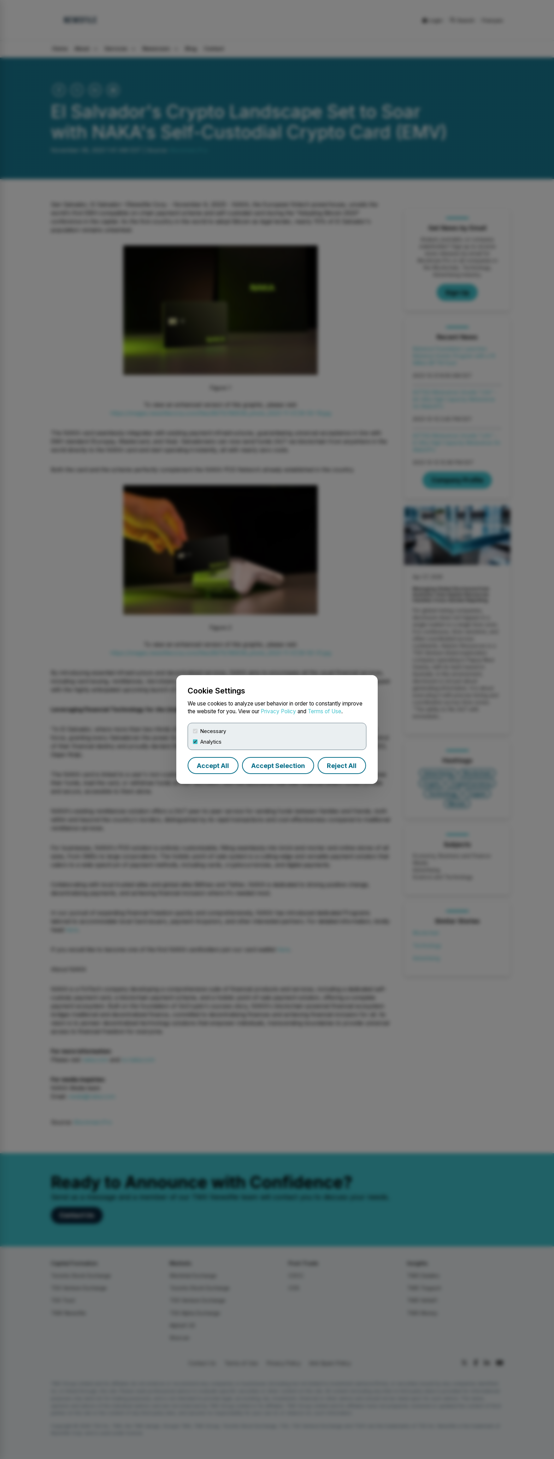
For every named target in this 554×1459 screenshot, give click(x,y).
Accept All (213, 765)
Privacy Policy (278, 711)
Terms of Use (324, 711)
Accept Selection (278, 765)
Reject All (341, 765)
